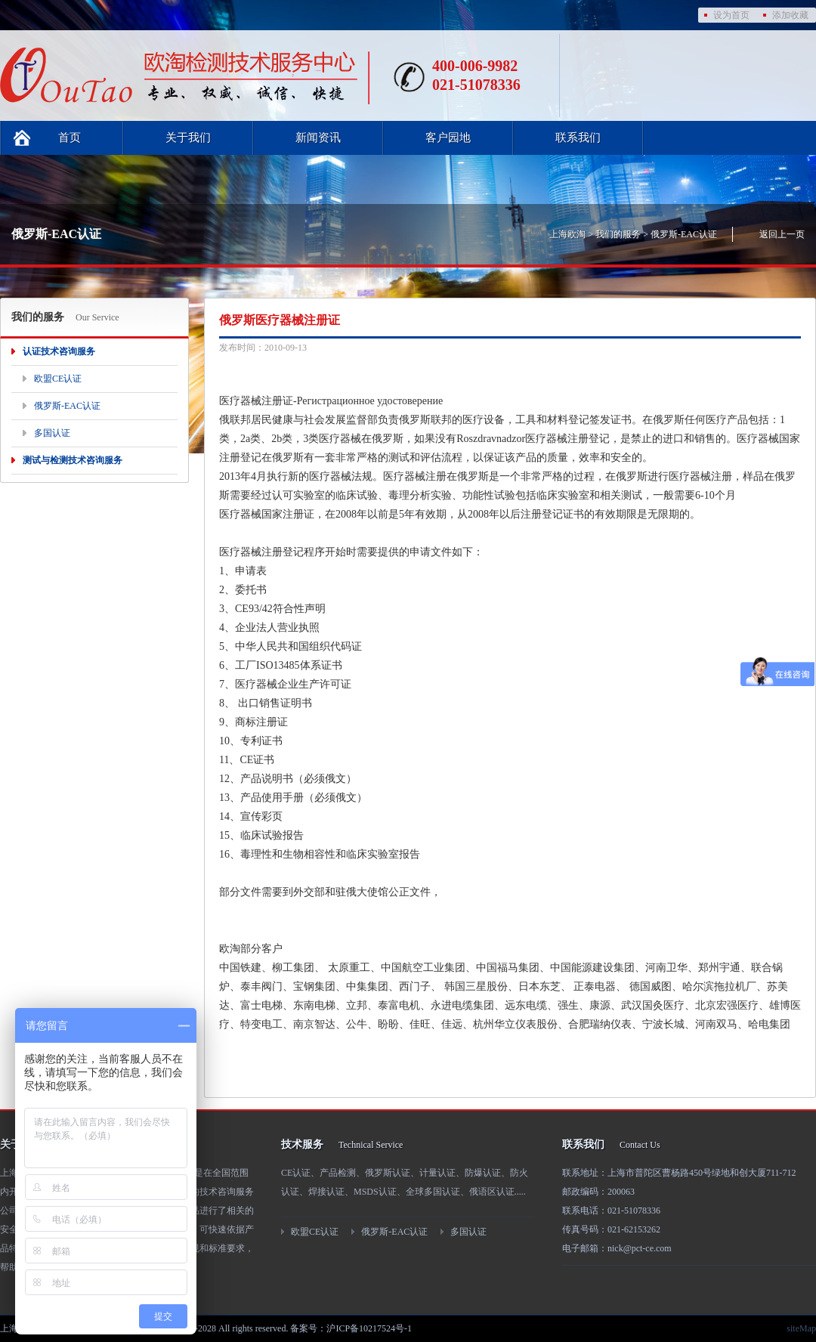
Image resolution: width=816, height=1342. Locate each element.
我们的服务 (618, 234)
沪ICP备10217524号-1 (369, 1328)
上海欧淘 (567, 234)
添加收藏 (790, 15)
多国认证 (52, 433)
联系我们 (578, 137)
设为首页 (731, 15)
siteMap (801, 1328)
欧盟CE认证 (58, 378)
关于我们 (188, 137)
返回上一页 (782, 234)
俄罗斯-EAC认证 (684, 234)
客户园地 (448, 137)
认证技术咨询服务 (59, 351)
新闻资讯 (318, 137)
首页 (69, 137)
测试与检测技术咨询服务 (72, 460)
